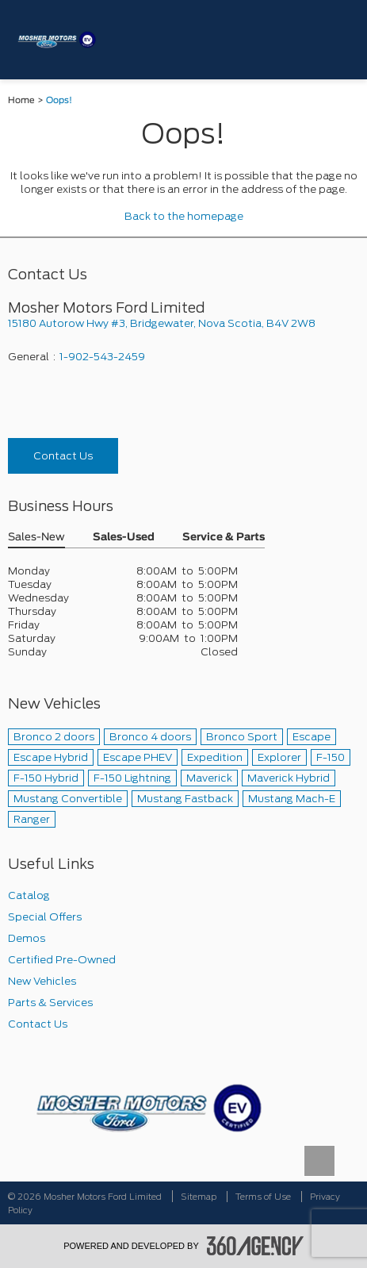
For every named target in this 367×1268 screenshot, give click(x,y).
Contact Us (63, 456)
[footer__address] (183, 323)
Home (21, 100)
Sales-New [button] (36, 537)
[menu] (339, 39)
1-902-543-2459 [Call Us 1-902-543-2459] (102, 357)
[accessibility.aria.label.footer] (255, 1245)
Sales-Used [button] (124, 537)
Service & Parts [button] (223, 537)
